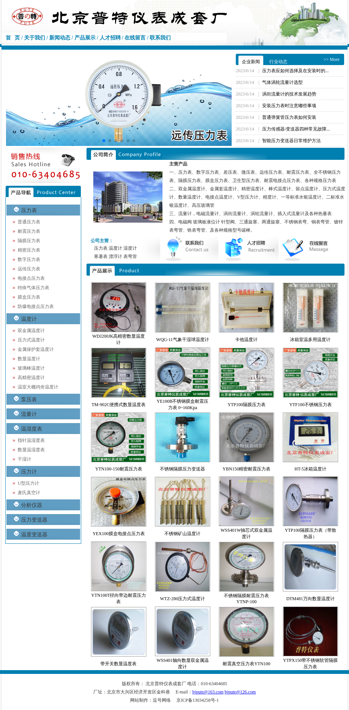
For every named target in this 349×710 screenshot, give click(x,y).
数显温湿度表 (31, 449)
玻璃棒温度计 (31, 368)
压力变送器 (34, 520)
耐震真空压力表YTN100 (246, 663)
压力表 (29, 210)
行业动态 (278, 61)
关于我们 (34, 38)
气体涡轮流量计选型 (282, 82)
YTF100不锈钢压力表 (310, 404)
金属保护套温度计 (36, 349)
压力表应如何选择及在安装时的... (295, 70)
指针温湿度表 (31, 440)
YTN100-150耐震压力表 (118, 469)
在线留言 (135, 38)
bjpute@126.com (240, 692)
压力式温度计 (31, 340)
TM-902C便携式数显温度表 (118, 404)
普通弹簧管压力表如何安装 (289, 117)
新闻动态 (59, 38)
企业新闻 (251, 61)
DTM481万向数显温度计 (310, 598)
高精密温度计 (31, 377)
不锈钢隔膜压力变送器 (182, 469)
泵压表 (29, 399)
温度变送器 (34, 534)
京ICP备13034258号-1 (197, 700)
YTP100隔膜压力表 (247, 404)
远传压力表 (29, 269)
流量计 (29, 414)
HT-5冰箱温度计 (310, 469)
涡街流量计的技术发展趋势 (289, 94)
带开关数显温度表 (118, 663)
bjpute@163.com (208, 692)
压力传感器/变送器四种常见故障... (296, 129)
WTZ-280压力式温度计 (182, 598)
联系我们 (160, 38)
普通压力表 (29, 222)
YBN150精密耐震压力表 (246, 469)
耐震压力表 (29, 231)
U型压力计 (28, 483)
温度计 (29, 319)
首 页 (13, 38)
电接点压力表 (31, 278)
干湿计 (24, 459)
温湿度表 (31, 429)
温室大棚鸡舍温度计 (38, 387)
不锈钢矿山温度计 (182, 533)
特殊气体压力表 (33, 287)
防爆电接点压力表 (36, 306)
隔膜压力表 (29, 240)
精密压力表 (29, 250)
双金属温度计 (31, 330)
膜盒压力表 (29, 297)
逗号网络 (162, 700)
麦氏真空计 (29, 492)
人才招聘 (110, 38)
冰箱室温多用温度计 (310, 339)
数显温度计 (29, 358)
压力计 (29, 472)
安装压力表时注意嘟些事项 (289, 105)
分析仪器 (31, 505)
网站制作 (139, 700)
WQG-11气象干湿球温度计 (182, 339)
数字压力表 (29, 259)
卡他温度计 (246, 339)
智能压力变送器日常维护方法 (291, 140)
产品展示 (85, 38)
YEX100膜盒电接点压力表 (119, 533)
